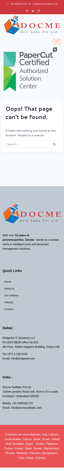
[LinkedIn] (32, 10)
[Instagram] (38, 10)
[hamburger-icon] (57, 41)
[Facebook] (27, 10)
